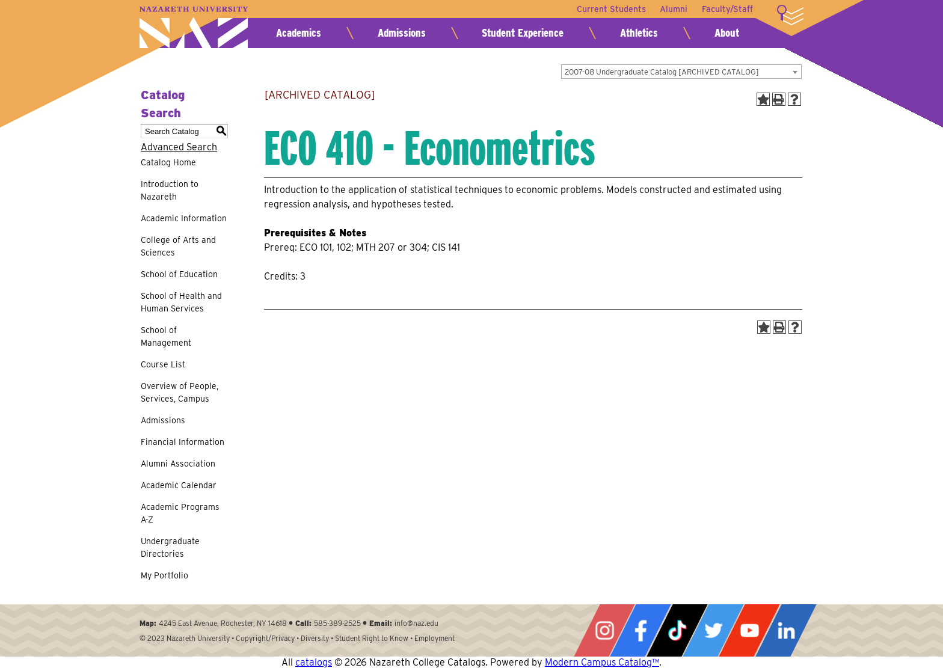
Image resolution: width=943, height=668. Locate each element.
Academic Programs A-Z (180, 513)
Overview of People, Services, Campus (179, 392)
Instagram (604, 630)
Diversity (315, 638)
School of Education (179, 274)
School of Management (166, 336)
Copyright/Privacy (265, 638)
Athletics (639, 32)
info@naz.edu (416, 623)
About (726, 32)
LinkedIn (786, 630)
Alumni (673, 9)
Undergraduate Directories (170, 547)
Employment (434, 638)
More (790, 15)
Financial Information (182, 442)
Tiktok (677, 630)
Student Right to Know (371, 638)
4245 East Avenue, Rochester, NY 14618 (223, 623)
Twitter (713, 630)
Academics (298, 32)
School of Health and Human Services (181, 302)
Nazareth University (194, 27)
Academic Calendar (179, 485)
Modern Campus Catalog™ (602, 662)
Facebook (640, 630)
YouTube (749, 630)
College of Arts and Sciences (178, 246)
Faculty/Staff (727, 9)
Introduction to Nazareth (169, 190)
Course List (163, 364)
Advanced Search (179, 147)
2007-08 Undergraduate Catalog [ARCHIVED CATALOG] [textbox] (662, 71)
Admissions (402, 32)
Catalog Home (168, 162)
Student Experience (523, 32)
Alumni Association (178, 463)
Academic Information (184, 218)
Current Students (610, 9)
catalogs (313, 662)
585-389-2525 (337, 623)
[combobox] (681, 71)
